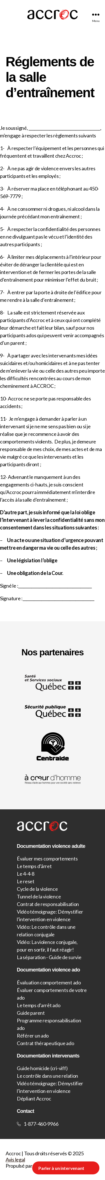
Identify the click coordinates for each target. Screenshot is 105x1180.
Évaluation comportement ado (49, 982)
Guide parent (31, 1013)
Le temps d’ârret (34, 866)
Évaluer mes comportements (47, 858)
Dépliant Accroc (34, 1098)
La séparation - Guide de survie (49, 957)
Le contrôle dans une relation (47, 1076)
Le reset (25, 881)
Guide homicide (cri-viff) (42, 1068)
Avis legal (15, 1159)
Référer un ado (33, 1035)
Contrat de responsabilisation (48, 904)
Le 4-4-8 (25, 874)
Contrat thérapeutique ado (45, 1043)
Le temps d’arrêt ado (38, 1005)
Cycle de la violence (37, 889)
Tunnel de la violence (39, 896)
